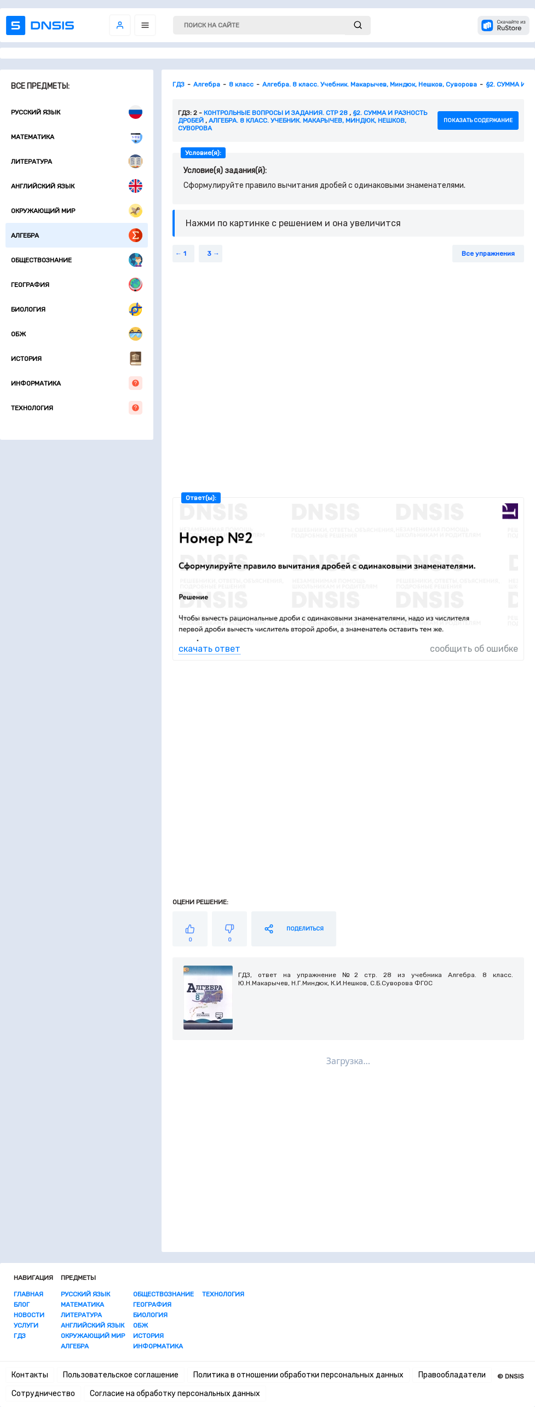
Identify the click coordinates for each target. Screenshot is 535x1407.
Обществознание (76, 260)
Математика (76, 136)
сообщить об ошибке (474, 649)
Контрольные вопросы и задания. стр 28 (276, 113)
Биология (76, 309)
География (76, 284)
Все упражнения (488, 253)
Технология (76, 408)
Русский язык (76, 112)
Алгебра (76, 235)
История (76, 358)
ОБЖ (76, 334)
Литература (76, 161)
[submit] (358, 25)
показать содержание (478, 120)
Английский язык (76, 186)
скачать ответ (209, 649)
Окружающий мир (76, 210)
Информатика (76, 383)
